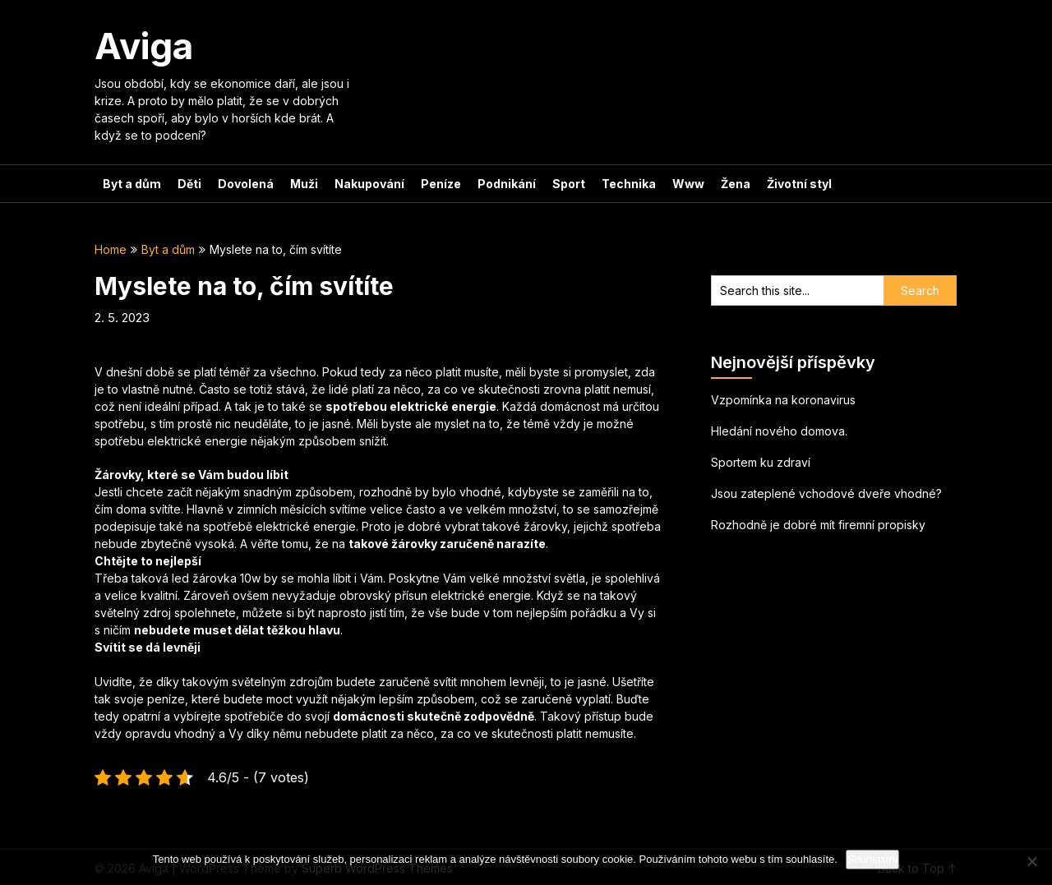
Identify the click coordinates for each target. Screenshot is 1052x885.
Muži (304, 184)
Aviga (144, 46)
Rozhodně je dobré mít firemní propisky (818, 525)
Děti (189, 184)
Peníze (441, 184)
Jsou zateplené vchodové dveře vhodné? (826, 493)
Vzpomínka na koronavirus (783, 400)
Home (111, 249)
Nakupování (369, 184)
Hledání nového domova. (779, 431)
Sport (568, 184)
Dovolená (246, 184)
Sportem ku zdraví (760, 462)
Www (688, 184)
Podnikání (507, 184)
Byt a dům (132, 184)
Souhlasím (872, 859)
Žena (735, 184)
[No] (1031, 861)
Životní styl (799, 184)
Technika (629, 184)
